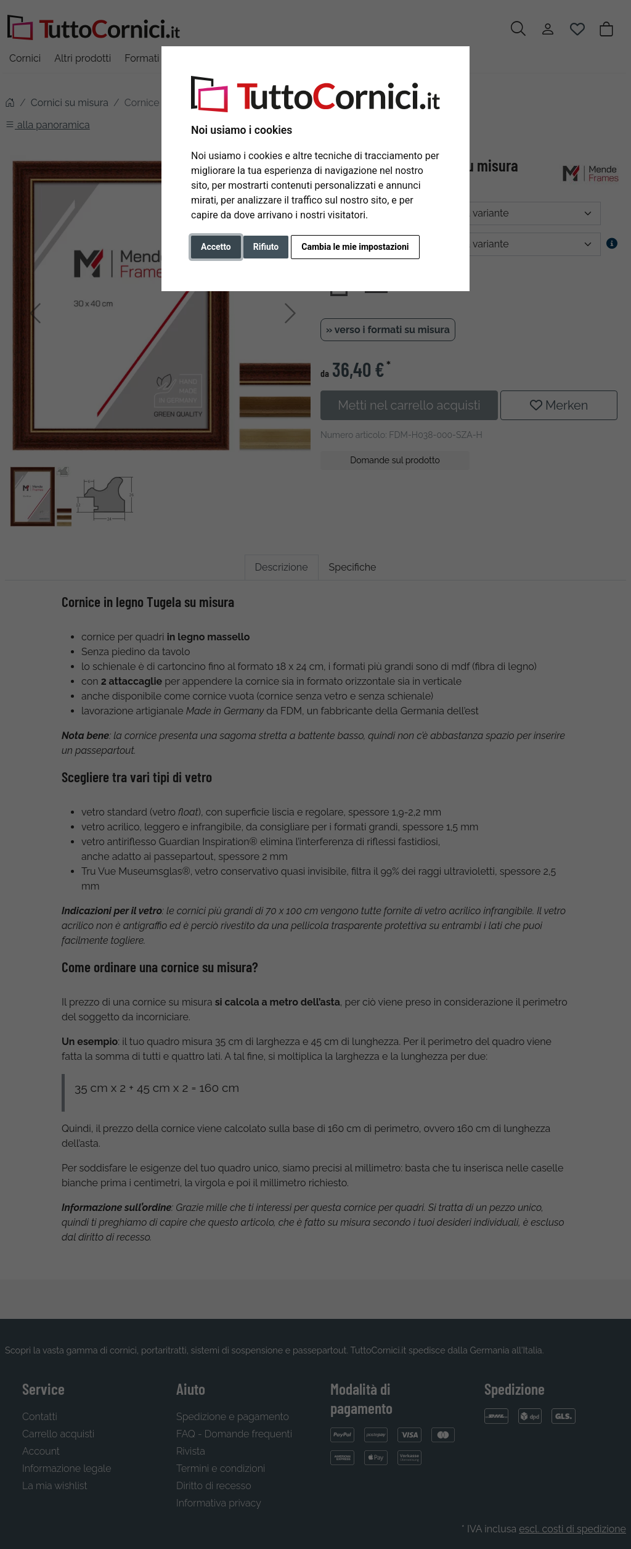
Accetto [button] (216, 247)
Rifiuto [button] (266, 247)
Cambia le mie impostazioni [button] (355, 247)
